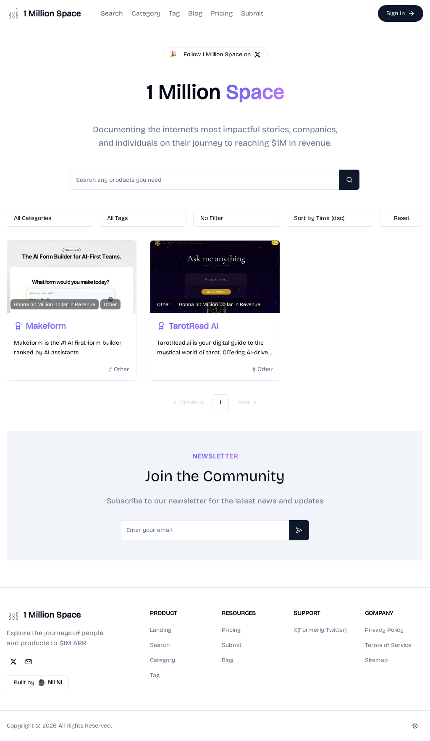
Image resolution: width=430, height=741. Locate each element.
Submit (252, 13)
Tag (174, 13)
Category (145, 13)
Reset (401, 218)
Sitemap (376, 660)
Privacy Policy (384, 630)
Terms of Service (388, 645)
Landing (160, 630)
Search (112, 13)
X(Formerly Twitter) (320, 630)
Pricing (222, 13)
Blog (195, 13)
